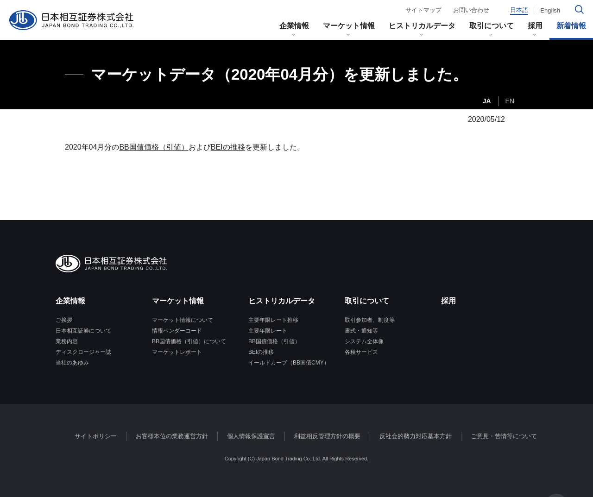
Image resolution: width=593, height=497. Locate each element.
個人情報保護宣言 (251, 436)
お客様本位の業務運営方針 (172, 436)
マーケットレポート (177, 352)
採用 (535, 26)
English (550, 10)
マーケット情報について (182, 320)
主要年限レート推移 (273, 320)
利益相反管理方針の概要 (327, 436)
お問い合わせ (471, 9)
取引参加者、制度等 (370, 320)
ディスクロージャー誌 (83, 352)
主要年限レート (267, 330)
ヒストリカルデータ (422, 26)
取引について (491, 26)
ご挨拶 (64, 320)
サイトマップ (423, 9)
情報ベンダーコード (177, 330)
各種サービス (361, 352)
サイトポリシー (96, 436)
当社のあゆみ (72, 362)
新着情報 (571, 26)
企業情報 (294, 26)
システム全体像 (364, 341)
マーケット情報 (349, 26)
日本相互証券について (83, 330)
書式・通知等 (361, 330)
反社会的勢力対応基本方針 (415, 436)
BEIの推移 (228, 147)
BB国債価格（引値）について (189, 341)
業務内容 (67, 341)
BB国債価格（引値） (153, 147)
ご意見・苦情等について (504, 436)
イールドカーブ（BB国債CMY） (288, 362)
